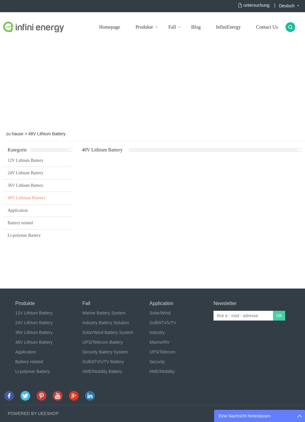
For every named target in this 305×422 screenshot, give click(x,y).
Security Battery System (105, 351)
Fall (172, 27)
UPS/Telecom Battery (102, 342)
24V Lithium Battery (25, 173)
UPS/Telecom (162, 351)
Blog (196, 27)
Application (18, 210)
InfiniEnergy (228, 27)
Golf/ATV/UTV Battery (103, 361)
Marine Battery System (104, 312)
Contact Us (267, 27)
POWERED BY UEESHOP (33, 413)
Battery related (20, 223)
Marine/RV (159, 342)
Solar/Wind (159, 312)
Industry (157, 332)
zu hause (14, 133)
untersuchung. (257, 5)
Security (157, 361)
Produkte (144, 27)
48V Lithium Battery (47, 133)
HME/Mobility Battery (102, 371)
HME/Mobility (161, 371)
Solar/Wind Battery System (107, 332)
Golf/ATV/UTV (162, 322)
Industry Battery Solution (105, 322)
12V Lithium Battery (25, 160)
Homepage (109, 27)
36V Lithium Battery (25, 185)
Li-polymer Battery (24, 235)
